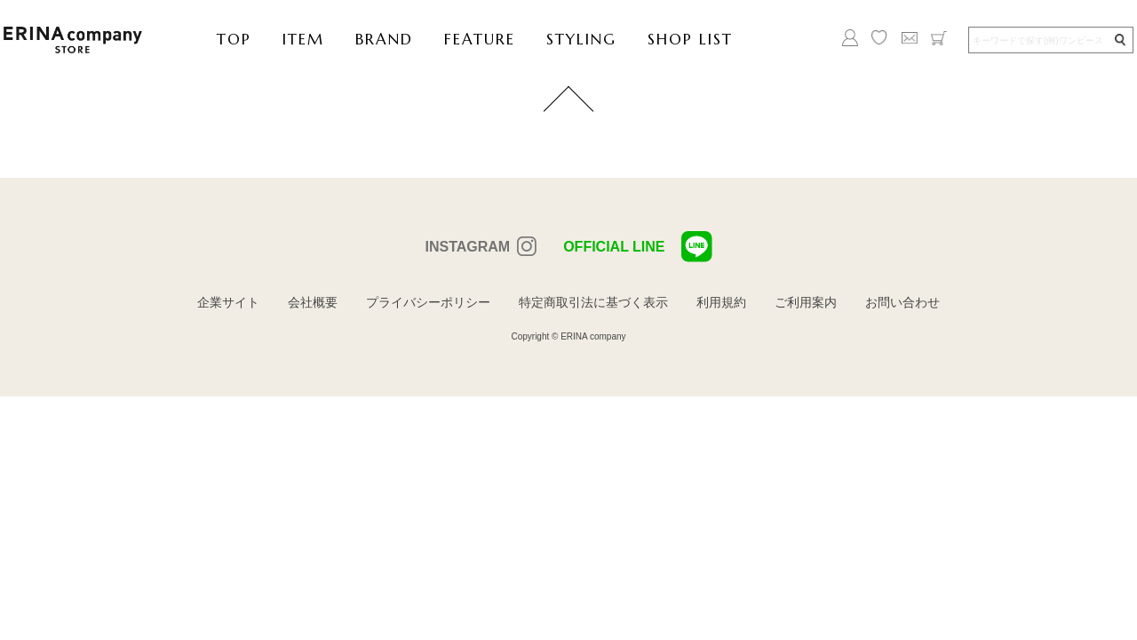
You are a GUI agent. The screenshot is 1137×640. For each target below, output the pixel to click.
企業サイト (228, 302)
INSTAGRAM (467, 246)
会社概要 (313, 302)
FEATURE (479, 39)
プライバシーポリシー (428, 302)
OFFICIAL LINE (637, 246)
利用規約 (721, 302)
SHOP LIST (690, 39)
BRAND (384, 39)
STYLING (581, 39)
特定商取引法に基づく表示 (593, 302)
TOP (234, 39)
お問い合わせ (902, 302)
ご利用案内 (806, 302)
